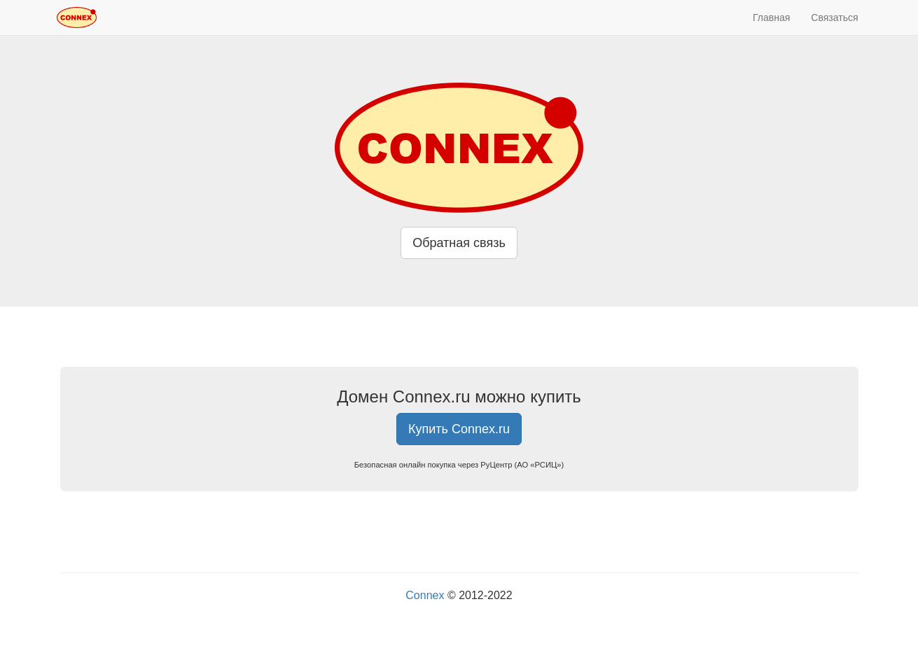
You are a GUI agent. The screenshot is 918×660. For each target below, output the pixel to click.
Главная (771, 17)
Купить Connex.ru (459, 429)
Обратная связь (459, 243)
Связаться (834, 17)
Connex (424, 595)
